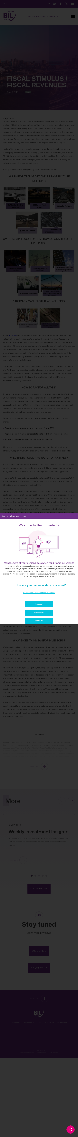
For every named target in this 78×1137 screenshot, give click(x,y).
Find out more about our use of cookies (39, 597)
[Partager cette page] (70, 1129)
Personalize (39, 617)
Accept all (39, 609)
